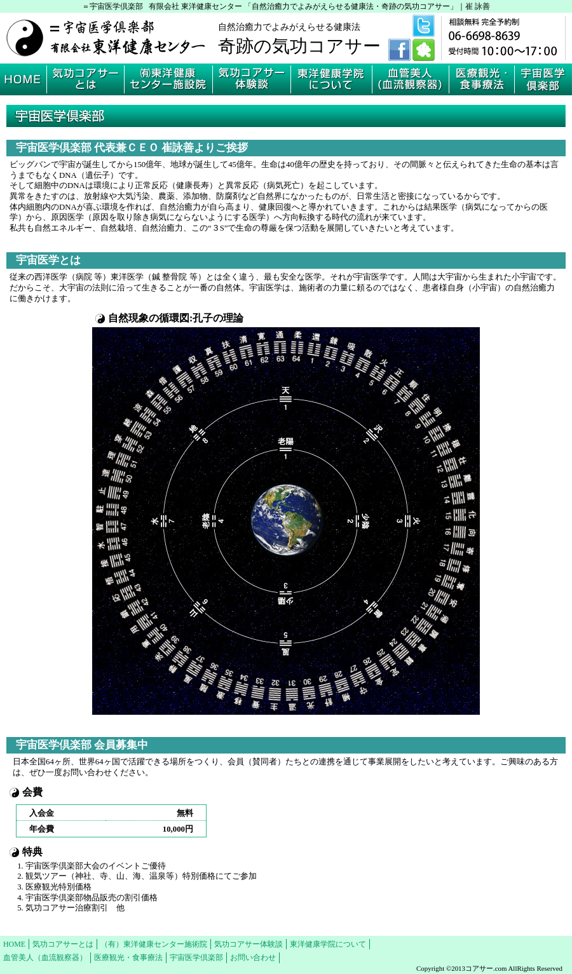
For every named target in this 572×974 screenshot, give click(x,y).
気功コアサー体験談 (248, 944)
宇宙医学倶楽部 (196, 957)
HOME (14, 944)
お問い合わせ (253, 957)
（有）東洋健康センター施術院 (153, 944)
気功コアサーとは (62, 944)
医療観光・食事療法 (128, 957)
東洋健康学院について (328, 944)
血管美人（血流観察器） (45, 957)
